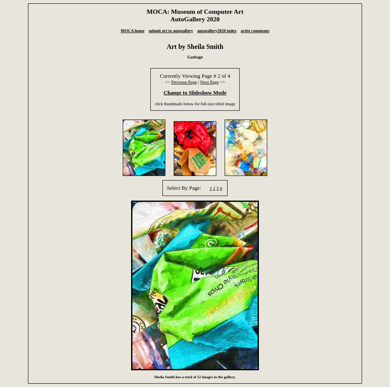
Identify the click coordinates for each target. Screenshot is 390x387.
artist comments (255, 30)
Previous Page (184, 81)
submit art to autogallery (171, 30)
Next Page (209, 81)
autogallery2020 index (216, 30)
